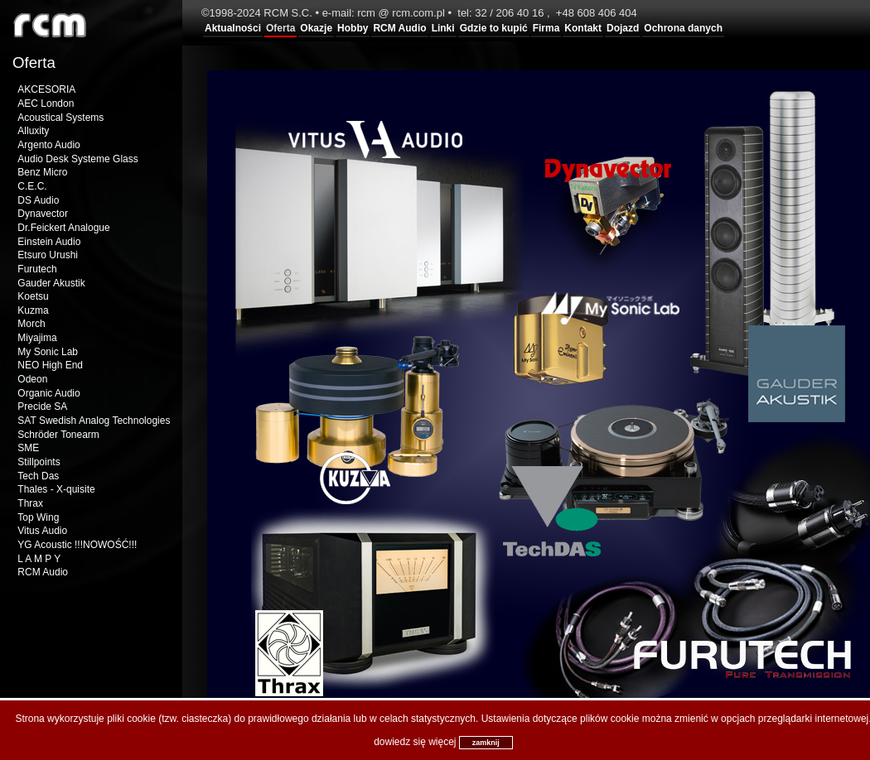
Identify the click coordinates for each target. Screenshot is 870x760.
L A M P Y (38, 559)
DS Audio (38, 200)
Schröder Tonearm (58, 434)
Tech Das (38, 476)
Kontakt (583, 28)
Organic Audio (48, 393)
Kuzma (32, 310)
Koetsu (32, 296)
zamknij (486, 742)
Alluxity (33, 131)
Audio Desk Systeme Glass (77, 159)
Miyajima (36, 338)
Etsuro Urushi (47, 255)
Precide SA (42, 406)
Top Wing (38, 517)
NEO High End (50, 365)
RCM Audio (399, 28)
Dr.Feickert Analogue (63, 227)
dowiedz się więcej (415, 742)
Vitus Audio (42, 530)
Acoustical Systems (60, 117)
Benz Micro (42, 172)
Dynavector (42, 213)
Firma (546, 28)
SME (28, 448)
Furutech (36, 269)
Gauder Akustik (51, 283)
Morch (31, 323)
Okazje (316, 28)
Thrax (30, 503)
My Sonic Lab (47, 352)
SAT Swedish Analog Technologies (93, 420)
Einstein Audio (48, 242)
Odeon (32, 379)
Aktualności (233, 28)
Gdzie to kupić (494, 28)
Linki (443, 28)
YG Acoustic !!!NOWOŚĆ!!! (77, 545)
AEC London (45, 103)
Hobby (352, 28)
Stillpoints (38, 462)
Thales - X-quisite (55, 489)
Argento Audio (48, 145)
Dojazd (623, 28)
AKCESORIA (46, 89)
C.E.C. (31, 186)
